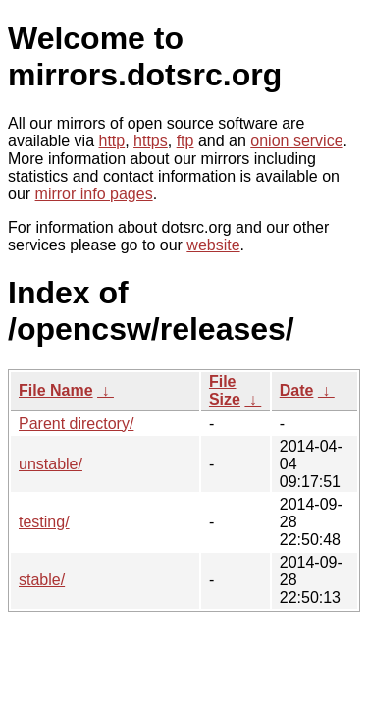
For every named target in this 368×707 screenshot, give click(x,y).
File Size (224, 390)
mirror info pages (94, 194)
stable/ (42, 579)
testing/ (44, 522)
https (150, 141)
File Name (56, 390)
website (212, 245)
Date (297, 390)
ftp (185, 141)
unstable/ (50, 464)
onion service (296, 141)
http (112, 141)
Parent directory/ (76, 423)
